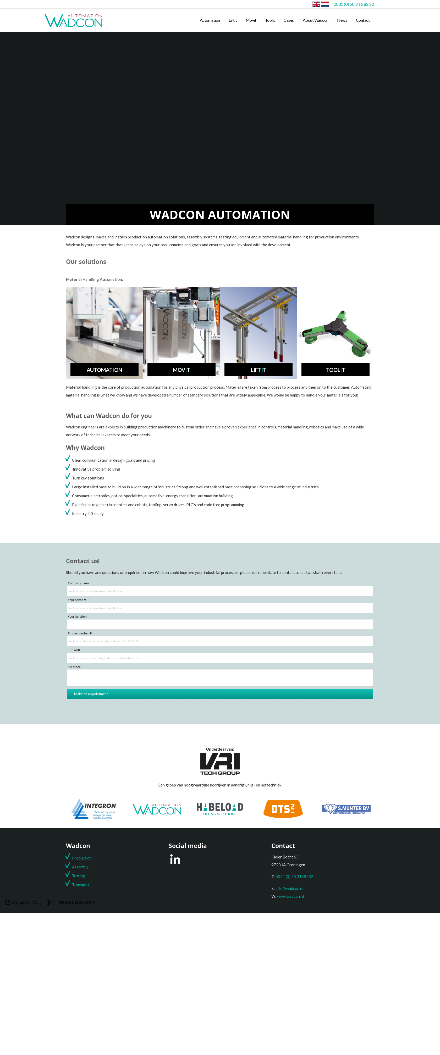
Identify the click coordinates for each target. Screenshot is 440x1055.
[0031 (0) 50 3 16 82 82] (354, 4)
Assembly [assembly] (80, 866)
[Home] (325, 4)
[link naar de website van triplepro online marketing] (23, 903)
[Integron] (93, 819)
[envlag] (316, 4)
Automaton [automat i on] (104, 370)
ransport (82, 884)
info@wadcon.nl (289, 888)
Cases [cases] (289, 20)
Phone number (78, 633)
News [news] (342, 20)
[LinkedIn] (175, 864)
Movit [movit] (251, 20)
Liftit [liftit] (233, 20)
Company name (79, 583)
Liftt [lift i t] (258, 370)
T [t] (73, 884)
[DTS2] (283, 816)
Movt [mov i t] (181, 370)
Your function (77, 616)
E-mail (72, 650)
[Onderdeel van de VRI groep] (220, 773)
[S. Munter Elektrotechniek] (346, 812)
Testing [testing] (78, 875)
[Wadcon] (157, 813)
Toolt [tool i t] (335, 370)
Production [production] (82, 858)
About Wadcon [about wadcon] (315, 20)
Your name (75, 600)
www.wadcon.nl (290, 896)
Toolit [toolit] (270, 20)
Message (74, 667)
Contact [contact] (363, 20)
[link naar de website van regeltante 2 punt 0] (71, 903)
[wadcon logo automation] (73, 26)
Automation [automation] (210, 20)
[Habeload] (220, 813)
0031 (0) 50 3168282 (294, 876)
